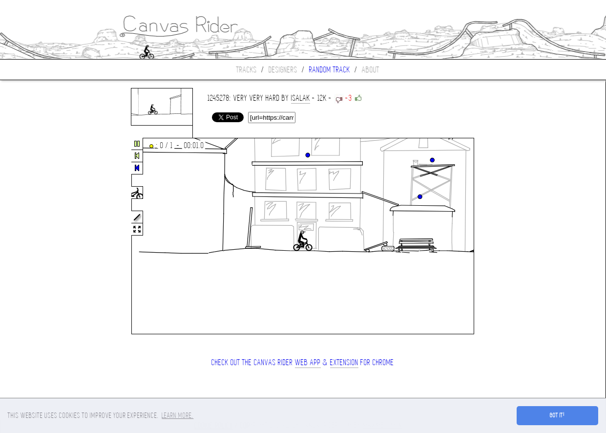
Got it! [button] (557, 415)
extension (344, 362)
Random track (329, 70)
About (370, 70)
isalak (300, 98)
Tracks (246, 70)
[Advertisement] (41, 236)
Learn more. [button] (177, 415)
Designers (283, 70)
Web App (308, 362)
